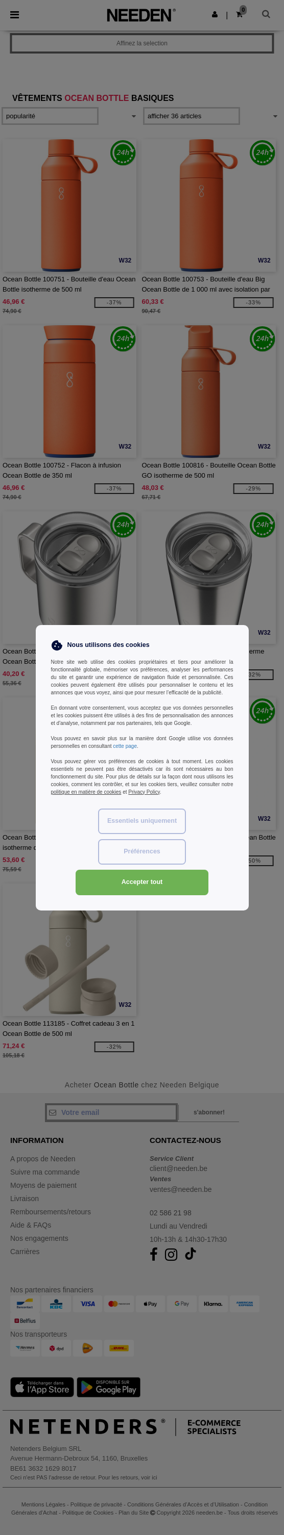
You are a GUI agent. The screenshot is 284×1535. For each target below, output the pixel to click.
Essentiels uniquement (142, 820)
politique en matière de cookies (86, 792)
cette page (125, 746)
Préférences (142, 851)
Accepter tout (142, 882)
